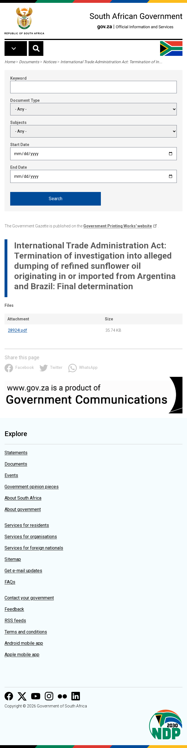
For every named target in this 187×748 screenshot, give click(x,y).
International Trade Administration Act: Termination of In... (111, 62)
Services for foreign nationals (34, 548)
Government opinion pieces (32, 486)
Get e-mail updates (23, 570)
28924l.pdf (17, 330)
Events (11, 475)
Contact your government (29, 598)
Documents (29, 62)
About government (23, 509)
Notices (49, 62)
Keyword (18, 78)
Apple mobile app (22, 654)
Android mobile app (24, 643)
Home (10, 62)
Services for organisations (31, 536)
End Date (18, 167)
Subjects (18, 122)
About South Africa (23, 498)
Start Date (19, 144)
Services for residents (27, 525)
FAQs (10, 582)
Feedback (14, 609)
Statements (16, 452)
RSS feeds (15, 620)
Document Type (25, 100)
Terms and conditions (26, 632)
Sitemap (13, 559)
